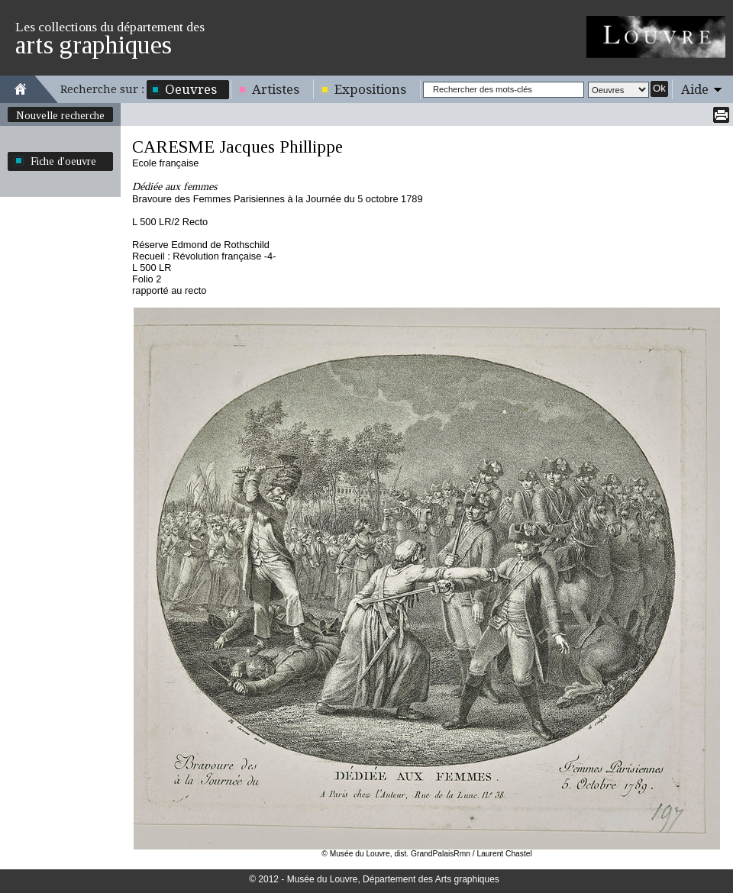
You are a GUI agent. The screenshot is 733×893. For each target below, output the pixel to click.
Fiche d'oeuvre (63, 161)
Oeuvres (191, 89)
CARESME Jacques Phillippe (237, 146)
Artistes (275, 89)
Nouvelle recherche (60, 115)
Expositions (370, 89)
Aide (695, 89)
